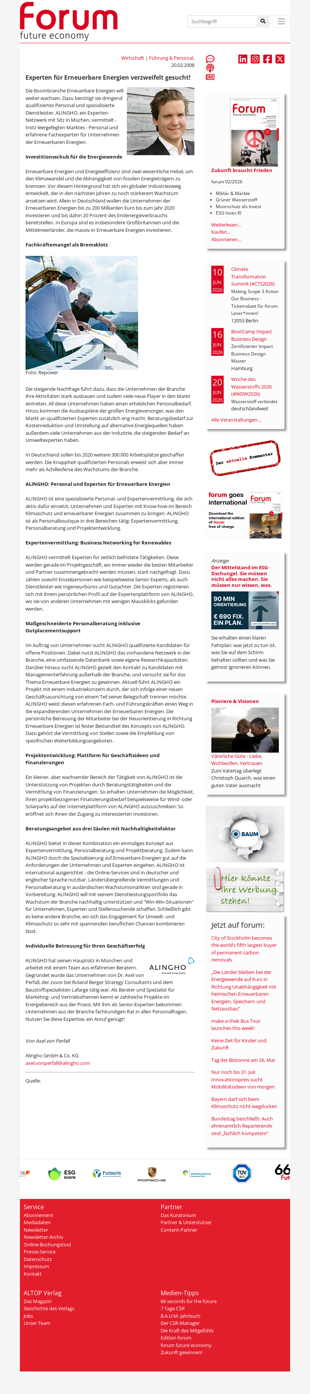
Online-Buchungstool (47, 1244)
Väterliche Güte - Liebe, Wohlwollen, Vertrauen (236, 760)
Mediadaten (37, 1222)
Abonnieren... (226, 239)
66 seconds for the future (189, 1301)
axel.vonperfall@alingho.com (58, 1063)
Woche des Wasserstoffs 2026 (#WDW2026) (251, 386)
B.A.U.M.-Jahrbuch (180, 1315)
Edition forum (176, 1337)
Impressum (36, 1266)
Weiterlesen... (226, 224)
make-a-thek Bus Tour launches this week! (235, 1025)
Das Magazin (38, 1301)
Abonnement (38, 1215)
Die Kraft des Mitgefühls (187, 1330)
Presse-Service (40, 1251)
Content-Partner (179, 1229)
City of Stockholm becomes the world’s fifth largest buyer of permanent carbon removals (244, 948)
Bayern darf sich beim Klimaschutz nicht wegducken (244, 1103)
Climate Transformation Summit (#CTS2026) (253, 276)
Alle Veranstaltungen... (236, 419)
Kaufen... (220, 231)
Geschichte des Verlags (49, 1308)
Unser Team (37, 1323)
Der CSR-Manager (180, 1323)
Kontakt (33, 1273)
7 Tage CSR (173, 1308)
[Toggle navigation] (281, 21)
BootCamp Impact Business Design (251, 335)
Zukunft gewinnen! (181, 1352)
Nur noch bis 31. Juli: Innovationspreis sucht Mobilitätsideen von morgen (243, 1079)
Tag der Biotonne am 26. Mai (243, 1060)
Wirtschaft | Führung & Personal (157, 57)
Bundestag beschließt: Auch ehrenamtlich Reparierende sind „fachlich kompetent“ (242, 1126)
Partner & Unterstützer (186, 1222)
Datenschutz (38, 1259)
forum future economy (186, 1345)
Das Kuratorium (178, 1215)
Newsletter (36, 1229)
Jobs (28, 1315)
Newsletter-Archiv (43, 1237)
